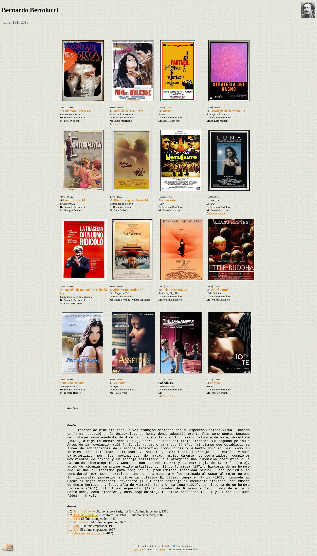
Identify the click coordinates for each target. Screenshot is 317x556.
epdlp (162, 549)
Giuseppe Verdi (215, 213)
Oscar (76, 518)
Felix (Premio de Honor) (88, 533)
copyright (138, 549)
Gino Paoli (117, 123)
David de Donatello (85, 515)
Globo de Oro (81, 522)
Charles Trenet (167, 396)
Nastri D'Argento (84, 511)
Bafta (76, 526)
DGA (76, 529)
